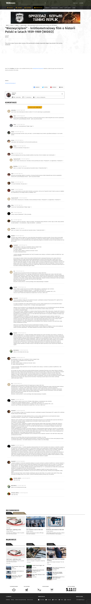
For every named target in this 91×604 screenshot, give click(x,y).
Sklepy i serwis (68, 7)
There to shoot (54, 7)
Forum (74, 7)
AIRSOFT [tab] (8, 544)
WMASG (7, 25)
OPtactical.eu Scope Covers (34, 559)
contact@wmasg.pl (80, 599)
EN (84, 3)
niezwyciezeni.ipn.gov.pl (38, 68)
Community (47, 7)
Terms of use (30, 599)
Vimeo (61, 599)
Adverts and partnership (20, 599)
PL (82, 3)
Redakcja (8, 599)
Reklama (12, 11)
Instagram (67, 599)
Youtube (48, 599)
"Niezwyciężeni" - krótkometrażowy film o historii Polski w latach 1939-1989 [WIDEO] (38, 25)
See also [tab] (9, 513)
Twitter (54, 599)
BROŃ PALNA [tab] (29, 544)
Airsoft (10, 7)
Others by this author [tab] (19, 513)
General (17, 25)
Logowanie (78, 3)
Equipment (28, 7)
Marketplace (38, 7)
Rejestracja (72, 3)
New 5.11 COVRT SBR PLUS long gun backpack (56, 560)
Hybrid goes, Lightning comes (13, 559)
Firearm (19, 7)
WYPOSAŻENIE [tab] (50, 544)
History (12, 599)
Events (61, 7)
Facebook (41, 599)
